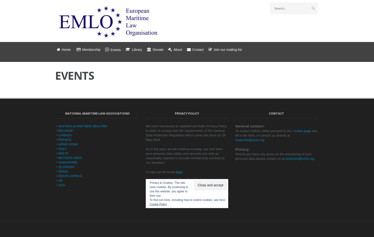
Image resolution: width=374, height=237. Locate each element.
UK (60, 180)
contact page (302, 131)
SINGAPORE (68, 162)
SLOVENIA (66, 167)
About (175, 49)
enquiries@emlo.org (249, 140)
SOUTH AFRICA (70, 176)
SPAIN (63, 171)
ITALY (62, 149)
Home (64, 49)
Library (133, 49)
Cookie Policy (158, 204)
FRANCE (65, 140)
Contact (195, 49)
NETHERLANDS (70, 158)
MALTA (63, 153)
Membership (88, 49)
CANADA (65, 135)
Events (113, 50)
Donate (155, 49)
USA (61, 185)
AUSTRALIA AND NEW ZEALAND (82, 126)
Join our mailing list (225, 49)
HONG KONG (68, 144)
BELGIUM (65, 130)
